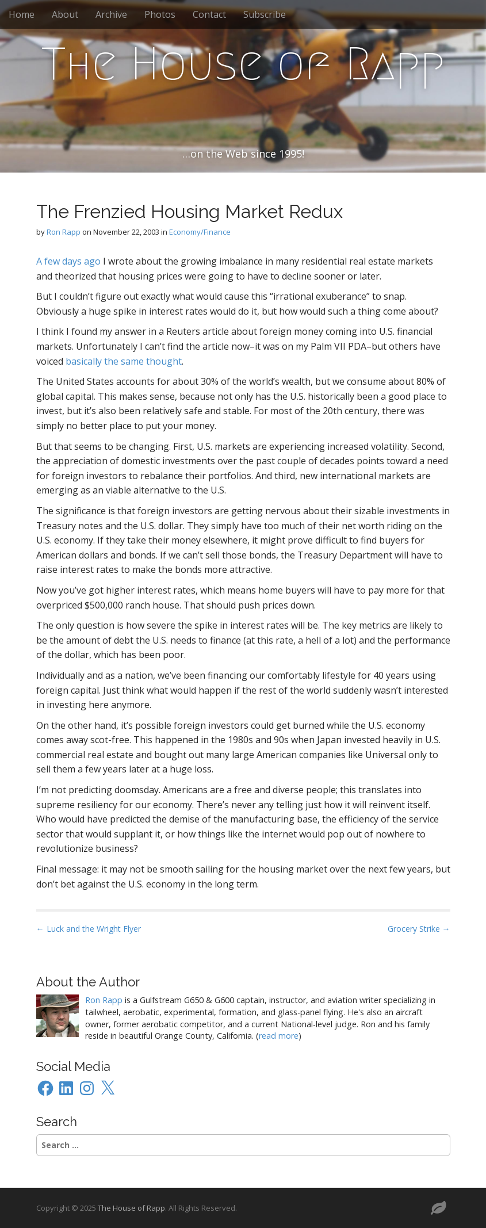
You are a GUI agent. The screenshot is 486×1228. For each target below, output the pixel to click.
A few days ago (68, 261)
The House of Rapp (243, 64)
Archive (111, 14)
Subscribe (264, 14)
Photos (159, 14)
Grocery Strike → (419, 928)
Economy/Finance (200, 232)
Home (22, 14)
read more (279, 1035)
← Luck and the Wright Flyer (88, 928)
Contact (209, 14)
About (65, 14)
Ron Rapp (64, 232)
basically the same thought (124, 361)
